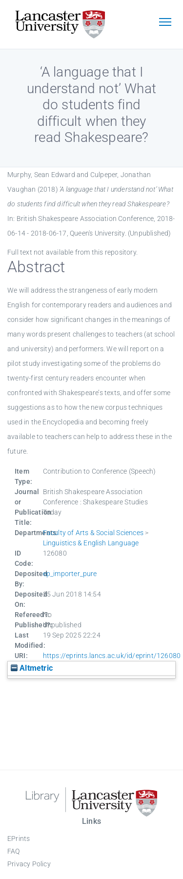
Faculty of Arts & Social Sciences (93, 533)
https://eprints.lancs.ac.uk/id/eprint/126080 (112, 655)
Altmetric (32, 668)
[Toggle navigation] (165, 23)
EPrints (18, 838)
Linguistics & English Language (91, 543)
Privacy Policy (29, 864)
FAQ (13, 851)
